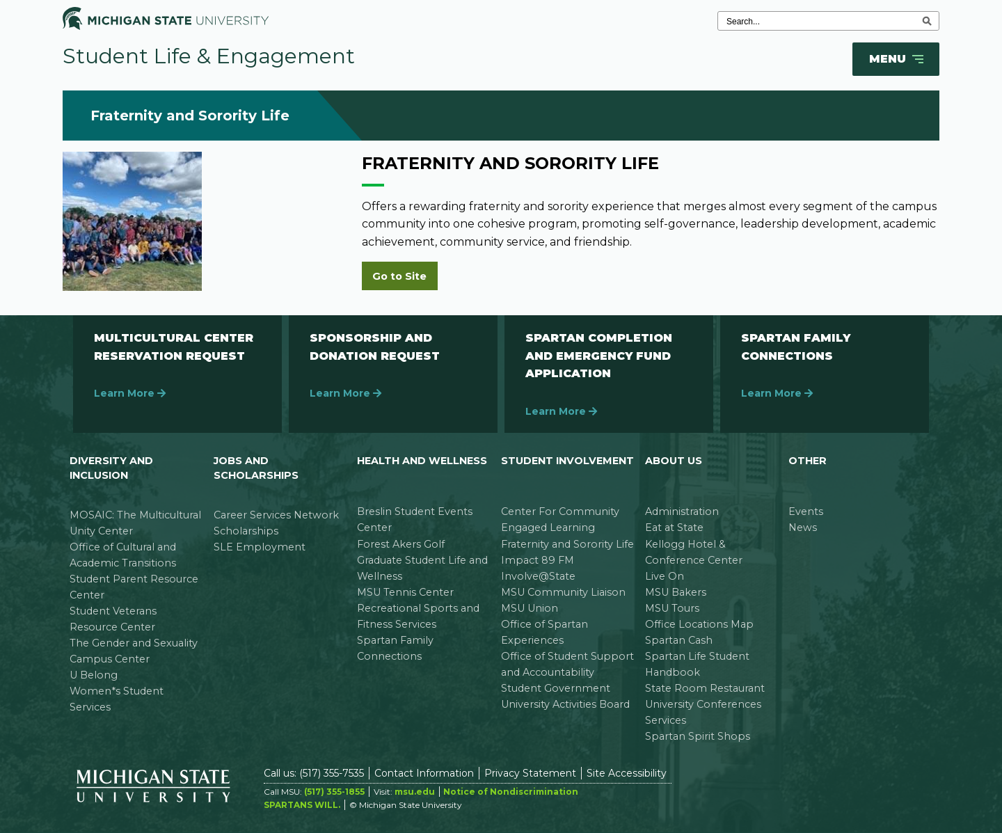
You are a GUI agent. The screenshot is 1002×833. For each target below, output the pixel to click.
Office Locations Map (699, 624)
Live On (664, 576)
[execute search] (927, 21)
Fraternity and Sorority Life (567, 544)
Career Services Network (276, 515)
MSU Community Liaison (563, 592)
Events (805, 511)
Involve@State (538, 576)
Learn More (130, 393)
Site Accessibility (627, 773)
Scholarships (246, 531)
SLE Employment (259, 547)
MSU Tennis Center (405, 592)
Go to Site (399, 276)
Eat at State (674, 527)
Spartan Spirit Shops (697, 736)
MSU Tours (672, 608)
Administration (682, 511)
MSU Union (529, 608)
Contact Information (424, 773)
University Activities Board (565, 704)
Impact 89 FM (537, 560)
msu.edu (415, 791)
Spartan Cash (679, 640)
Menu (897, 59)
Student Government (555, 688)
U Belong (94, 675)
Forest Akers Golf (401, 544)
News (802, 527)
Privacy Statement (530, 773)
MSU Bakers (675, 592)
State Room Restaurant (705, 688)
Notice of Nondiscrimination (510, 791)
